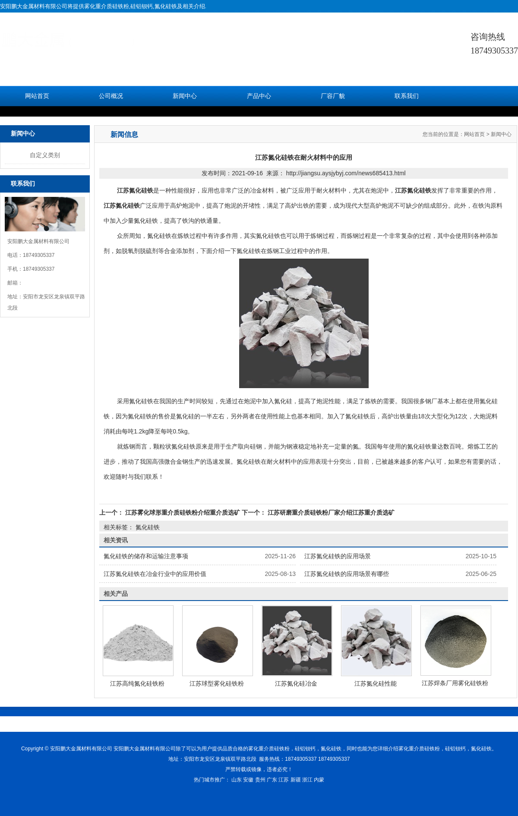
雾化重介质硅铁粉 (106, 6)
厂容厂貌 (333, 96)
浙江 (307, 780)
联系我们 (407, 96)
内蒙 (319, 780)
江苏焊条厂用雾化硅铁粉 (455, 683)
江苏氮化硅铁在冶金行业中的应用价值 (155, 573)
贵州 (260, 780)
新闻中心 (185, 96)
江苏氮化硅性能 (375, 683)
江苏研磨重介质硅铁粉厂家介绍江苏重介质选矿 (330, 512)
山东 (236, 780)
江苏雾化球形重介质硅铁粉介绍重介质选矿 (182, 512)
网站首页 (37, 96)
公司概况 (111, 96)
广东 (272, 780)
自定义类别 (45, 155)
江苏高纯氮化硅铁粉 (137, 683)
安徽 (248, 780)
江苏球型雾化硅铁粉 (217, 683)
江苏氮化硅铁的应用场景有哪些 (346, 573)
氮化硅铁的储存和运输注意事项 (146, 556)
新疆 (296, 780)
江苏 (283, 780)
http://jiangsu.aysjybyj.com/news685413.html (346, 173)
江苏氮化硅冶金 (296, 683)
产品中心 (259, 96)
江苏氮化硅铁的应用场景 (337, 556)
